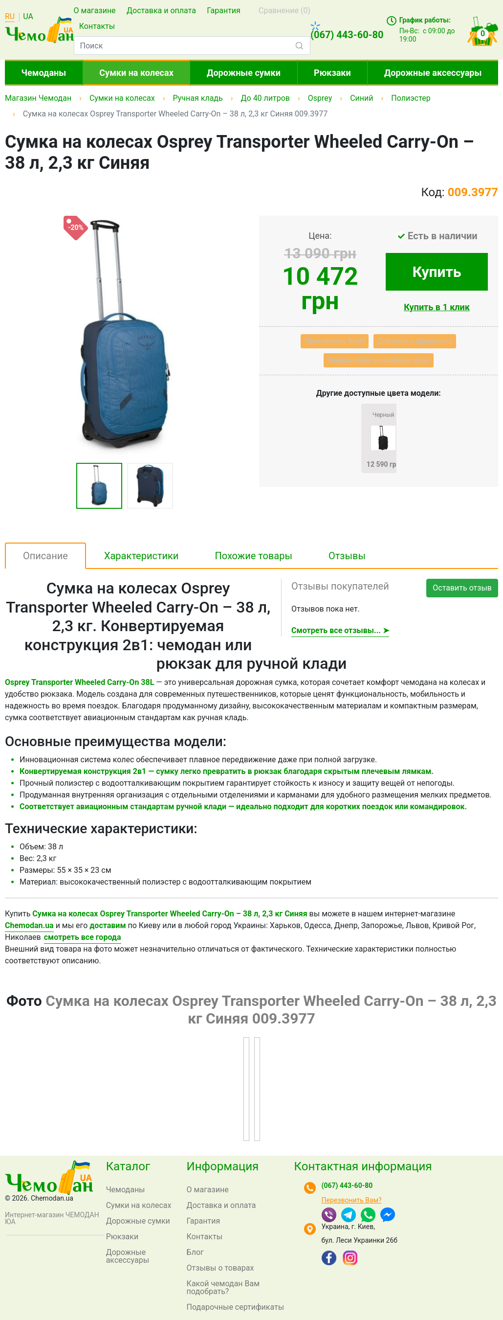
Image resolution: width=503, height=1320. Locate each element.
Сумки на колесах (136, 73)
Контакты (97, 26)
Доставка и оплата (161, 10)
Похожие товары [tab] (253, 556)
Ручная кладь (198, 98)
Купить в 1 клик (437, 307)
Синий (361, 98)
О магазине (95, 10)
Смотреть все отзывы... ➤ (340, 630)
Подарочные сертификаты (235, 1307)
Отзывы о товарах (220, 1268)
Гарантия (224, 10)
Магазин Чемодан (38, 98)
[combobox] (192, 45)
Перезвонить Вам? (335, 341)
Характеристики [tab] (141, 556)
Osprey (320, 98)
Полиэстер (410, 98)
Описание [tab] (45, 556)
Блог (195, 1252)
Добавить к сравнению (414, 341)
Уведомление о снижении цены (379, 360)
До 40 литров (265, 98)
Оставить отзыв (462, 587)
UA (28, 17)
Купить (437, 271)
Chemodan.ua (29, 925)
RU (10, 17)
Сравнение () (284, 10)
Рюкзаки (332, 73)
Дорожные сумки (244, 73)
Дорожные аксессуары (432, 73)
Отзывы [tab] (347, 556)
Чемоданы (44, 73)
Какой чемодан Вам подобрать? (223, 1287)
